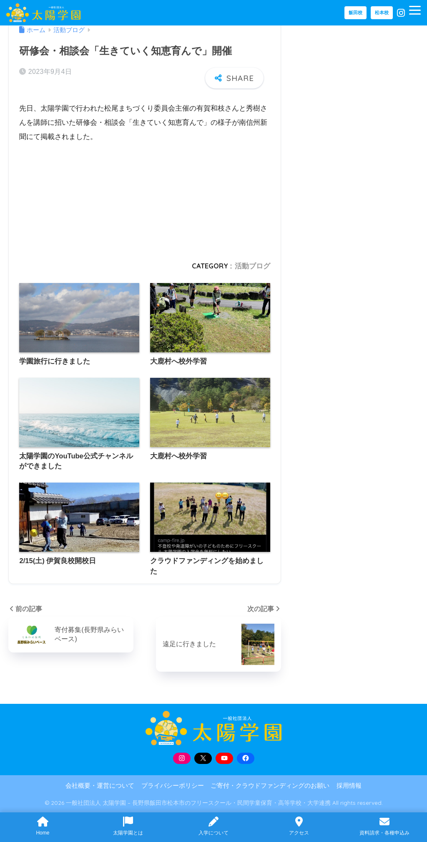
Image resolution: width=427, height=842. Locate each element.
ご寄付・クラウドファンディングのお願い (270, 785)
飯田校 (355, 12)
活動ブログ (252, 265)
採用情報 (349, 785)
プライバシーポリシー (172, 785)
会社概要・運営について (99, 785)
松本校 (382, 12)
